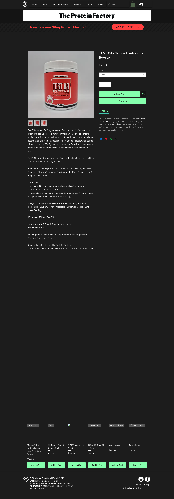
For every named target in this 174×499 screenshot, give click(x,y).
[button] (132, 4)
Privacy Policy (142, 484)
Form (101, 70)
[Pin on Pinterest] (105, 138)
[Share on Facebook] (100, 138)
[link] (104, 110)
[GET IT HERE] (128, 27)
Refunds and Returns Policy (136, 488)
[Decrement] (101, 84)
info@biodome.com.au (47, 480)
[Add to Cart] (36, 465)
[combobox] (122, 74)
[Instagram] (141, 479)
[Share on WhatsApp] (110, 138)
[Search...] (117, 4)
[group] (87, 446)
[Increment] (109, 84)
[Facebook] (147, 479)
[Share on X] (116, 138)
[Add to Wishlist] (143, 94)
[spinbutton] (105, 84)
